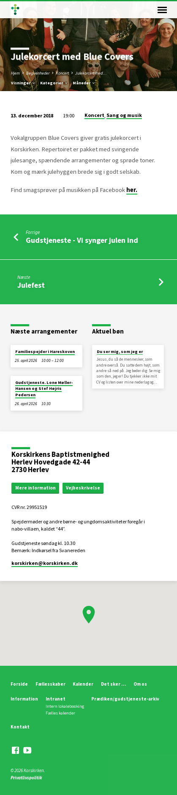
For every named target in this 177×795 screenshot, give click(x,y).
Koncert (62, 73)
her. (131, 190)
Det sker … (113, 684)
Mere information (35, 488)
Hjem (15, 73)
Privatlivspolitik (26, 778)
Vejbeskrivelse (83, 488)
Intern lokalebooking (65, 706)
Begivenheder (37, 73)
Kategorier (54, 83)
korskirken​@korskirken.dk (44, 563)
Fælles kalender (60, 713)
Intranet (55, 699)
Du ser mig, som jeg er (120, 351)
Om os (140, 684)
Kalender (83, 684)
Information (24, 699)
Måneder (84, 83)
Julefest (31, 285)
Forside (19, 684)
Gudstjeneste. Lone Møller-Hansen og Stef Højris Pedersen (44, 389)
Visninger (23, 83)
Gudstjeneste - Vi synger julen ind (82, 240)
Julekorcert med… (91, 73)
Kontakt (20, 727)
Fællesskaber (50, 684)
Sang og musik (124, 115)
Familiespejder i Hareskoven (45, 351)
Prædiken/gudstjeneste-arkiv (125, 699)
